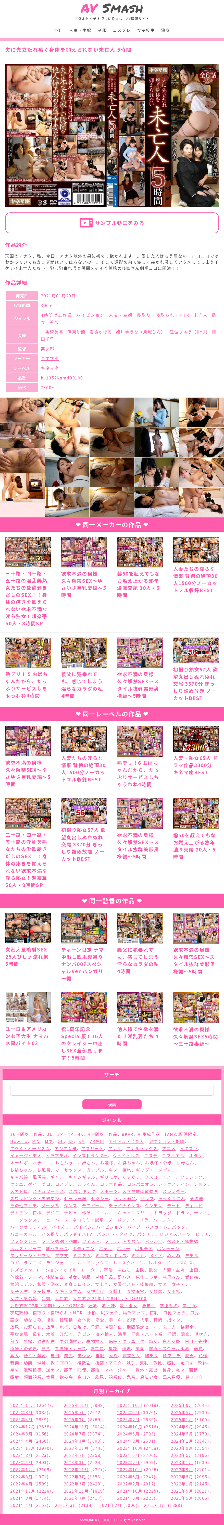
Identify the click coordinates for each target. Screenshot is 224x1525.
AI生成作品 (149, 1134)
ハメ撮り (50, 1234)
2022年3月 (75, 1484)
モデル (192, 1255)
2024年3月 (75, 1441)
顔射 (14, 1377)
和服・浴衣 (48, 1284)
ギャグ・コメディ (154, 1170)
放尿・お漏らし (26, 1327)
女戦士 (115, 1291)
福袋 (112, 1348)
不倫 (108, 1270)
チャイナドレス (124, 1205)
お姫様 (107, 1163)
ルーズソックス (93, 1263)
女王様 (174, 1291)
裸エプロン (62, 1362)
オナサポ (19, 1163)
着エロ (97, 1348)
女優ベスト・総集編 (133, 1284)
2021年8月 (21, 1498)
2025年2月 (128, 1419)
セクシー (100, 1198)
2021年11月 (76, 1491)
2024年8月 (21, 1434)
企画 (193, 1270)
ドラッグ (162, 1213)
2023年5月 (182, 1455)
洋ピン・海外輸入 (96, 1334)
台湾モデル (21, 1284)
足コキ (187, 1362)
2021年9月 (182, 1491)
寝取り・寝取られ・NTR (163, 315)
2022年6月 (128, 1476)
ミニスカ (82, 1255)
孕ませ (149, 1305)
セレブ (147, 1198)
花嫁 (202, 1355)
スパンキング (82, 1191)
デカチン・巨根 (26, 1213)
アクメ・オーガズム (30, 1148)
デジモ (53, 1213)
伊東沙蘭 (76, 332)
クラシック (191, 1177)
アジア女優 (66, 1148)
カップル (95, 1170)
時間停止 (113, 1327)
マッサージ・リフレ (30, 1255)
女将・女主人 (68, 1291)
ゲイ (32, 1184)
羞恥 (99, 1355)
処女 (72, 1277)
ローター (90, 1270)
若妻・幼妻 (21, 1362)
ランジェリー (59, 1263)
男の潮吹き (71, 1341)
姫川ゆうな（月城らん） (141, 332)
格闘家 (187, 1327)
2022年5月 (182, 1476)
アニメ (169, 1148)
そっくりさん (171, 1198)
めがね (174, 1255)
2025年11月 (76, 1405)
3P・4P (65, 1134)
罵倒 (55, 1355)
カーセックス (68, 1170)
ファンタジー (23, 1241)
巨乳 (58, 30)
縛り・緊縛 (35, 1355)
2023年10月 (129, 1448)
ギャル (57, 1177)
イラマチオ (57, 1155)
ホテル (106, 1248)
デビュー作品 (77, 1213)
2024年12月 (22, 1427)
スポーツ (109, 1191)
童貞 (139, 1348)
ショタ (200, 1184)
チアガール (93, 1205)
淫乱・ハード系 (147, 1334)
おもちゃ (64, 1163)
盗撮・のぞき (23, 1348)
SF (71, 1141)
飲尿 (99, 1377)
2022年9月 (182, 1469)
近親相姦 (33, 1370)
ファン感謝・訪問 (60, 1241)
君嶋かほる (101, 332)
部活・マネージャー (111, 1370)
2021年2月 (110, 1505)
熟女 (165, 30)
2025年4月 (21, 1419)
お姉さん (86, 1163)
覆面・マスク (108, 1362)
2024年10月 (129, 1427)
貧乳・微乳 (151, 1362)
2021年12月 (22, 1491)
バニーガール (23, 1234)
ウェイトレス (126, 1155)
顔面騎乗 (33, 1377)
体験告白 (55, 1277)
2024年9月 (182, 1427)
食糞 (50, 1377)
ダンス (70, 1205)
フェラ (111, 1241)
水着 (50, 1334)
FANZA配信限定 (181, 1134)
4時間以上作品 (56, 315)
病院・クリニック (126, 1341)
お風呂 (44, 1170)
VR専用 (97, 1141)
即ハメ (124, 1277)
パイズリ (60, 1227)
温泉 (185, 1334)
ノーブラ (139, 1220)
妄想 (46, 1298)
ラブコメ (33, 1263)
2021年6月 (128, 1498)
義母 (113, 1355)
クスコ (151, 1177)
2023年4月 (21, 1462)
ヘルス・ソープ (25, 1248)
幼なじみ (33, 1320)
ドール (102, 1213)
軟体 (202, 1362)
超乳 (171, 1362)
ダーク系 (50, 1205)
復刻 (50, 1320)
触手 (131, 1362)
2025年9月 (182, 1405)
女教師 (156, 1291)
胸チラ (151, 1355)
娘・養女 (129, 1305)
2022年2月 (128, 1484)
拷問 (158, 1320)
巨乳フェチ (174, 1313)
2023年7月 (75, 1455)
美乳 (53, 322)
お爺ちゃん (21, 1170)
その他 (196, 1198)
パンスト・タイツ (115, 1234)
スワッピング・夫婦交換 (35, 1198)
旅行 (64, 1327)
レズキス (184, 1263)
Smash (112, 8)
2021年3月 (66, 1505)
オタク (195, 1155)
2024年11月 (76, 1427)
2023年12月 (22, 1448)
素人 (14, 1355)
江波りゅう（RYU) (189, 332)
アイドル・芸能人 (126, 1141)
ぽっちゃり (57, 1248)
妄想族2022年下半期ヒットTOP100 (47, 1305)
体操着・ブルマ (25, 1277)
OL (61, 1141)
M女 (36, 1141)
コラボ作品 (111, 1184)
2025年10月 (129, 1405)
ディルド (194, 1205)
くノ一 (169, 1177)
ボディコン (83, 1248)
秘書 (126, 1348)
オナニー (42, 1163)
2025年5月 (182, 1412)
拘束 (144, 1320)
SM (81, 1141)
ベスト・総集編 (182, 1241)
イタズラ (189, 1148)
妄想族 (62, 1298)
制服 (102, 30)
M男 (49, 1141)
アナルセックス (142, 1148)
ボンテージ (168, 1248)
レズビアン (21, 1270)
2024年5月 (182, 1434)
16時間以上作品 (26, 1134)
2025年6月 (128, 1412)
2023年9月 (182, 1448)
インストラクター (90, 1155)
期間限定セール (142, 1327)
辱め (14, 1370)
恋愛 (99, 1320)
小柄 (91, 1313)
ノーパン (117, 1220)
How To (19, 1141)
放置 (50, 1327)
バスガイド (156, 1227)
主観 (139, 1270)
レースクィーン (128, 1263)
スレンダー (174, 1191)
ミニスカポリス (111, 1255)
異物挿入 (95, 1341)
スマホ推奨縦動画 (140, 1191)
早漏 (95, 1327)
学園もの (169, 1305)
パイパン (83, 1227)
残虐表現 (19, 1334)
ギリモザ (109, 1177)
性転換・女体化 (75, 1320)
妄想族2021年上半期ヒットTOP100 (109, 1298)
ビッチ (202, 1234)
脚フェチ (172, 1355)
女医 (162, 1284)
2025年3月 (75, 1419)
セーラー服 (75, 1198)
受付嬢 (192, 1277)
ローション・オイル (57, 1270)
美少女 (84, 1355)
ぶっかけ (153, 1241)
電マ (180, 1370)
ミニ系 (138, 1255)
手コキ (115, 1320)
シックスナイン (173, 1184)
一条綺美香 (52, 332)
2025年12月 (22, 1405)
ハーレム (162, 1220)
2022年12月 (22, 1469)
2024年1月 (182, 1441)
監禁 (45, 1348)
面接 (193, 1370)
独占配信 (46, 1341)
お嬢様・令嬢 (158, 1163)
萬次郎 (47, 349)
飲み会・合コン (75, 1377)
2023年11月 (76, 1448)
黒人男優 (172, 1377)
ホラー (123, 1248)
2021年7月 (75, 1498)
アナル (115, 1148)
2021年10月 (129, 1491)
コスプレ (122, 30)
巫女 (14, 1320)
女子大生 (19, 1291)
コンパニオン (140, 1184)
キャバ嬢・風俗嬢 (28, 1177)
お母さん (185, 1163)
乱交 (153, 1270)
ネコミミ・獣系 (88, 1220)
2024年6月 (128, 1434)
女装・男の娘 (23, 1298)
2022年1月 (182, 1484)
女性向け (95, 1291)
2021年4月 (21, 1505)
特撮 (28, 1341)
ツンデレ (154, 1205)
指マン (173, 1320)
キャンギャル (82, 1177)
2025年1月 (182, 1419)
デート (174, 1205)
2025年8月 (21, 1412)
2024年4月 (21, 1441)
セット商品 (125, 1198)
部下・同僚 (75, 1370)
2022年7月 (75, 1476)
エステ (151, 1155)
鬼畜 (131, 1377)
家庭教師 (19, 1313)
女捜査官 (136, 1291)
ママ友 (62, 1255)
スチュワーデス (48, 1191)
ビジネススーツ (175, 1234)
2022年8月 (21, 1476)
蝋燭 (41, 1362)
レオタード (159, 1263)
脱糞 (189, 1355)
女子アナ (180, 1284)
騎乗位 (115, 1377)
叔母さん (172, 1277)
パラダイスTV (78, 1234)
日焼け (79, 1327)
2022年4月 (21, 1484)
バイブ (134, 1227)
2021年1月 (155, 1505)
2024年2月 (128, 1441)
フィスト (91, 1241)
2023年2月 (128, 1462)
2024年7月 (75, 1434)
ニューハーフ (55, 1220)
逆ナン (52, 1370)
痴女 (153, 1341)
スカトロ (19, 1191)
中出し (124, 1270)
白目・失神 (196, 1341)
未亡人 (200, 315)
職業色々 (131, 1355)
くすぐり (131, 1177)
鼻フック (194, 1377)
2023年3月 (75, 1462)
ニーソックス (23, 1220)
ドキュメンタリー (132, 1213)
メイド (156, 1255)
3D (50, 1134)
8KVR (127, 1134)
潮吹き (201, 1334)
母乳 (37, 1334)
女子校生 (146, 30)
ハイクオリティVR (28, 1227)
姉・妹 (108, 1305)
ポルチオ (144, 1248)
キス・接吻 (120, 1170)
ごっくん (86, 1184)
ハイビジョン (90, 315)
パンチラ (146, 1234)
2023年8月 (21, 1455)
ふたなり (131, 1241)
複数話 (84, 1362)
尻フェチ (109, 1313)
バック (178, 1227)
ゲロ (46, 1184)
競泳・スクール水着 (169, 1348)
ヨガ (14, 1263)
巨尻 (194, 1313)
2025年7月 (75, 1412)
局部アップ (134, 1313)
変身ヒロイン (77, 1284)
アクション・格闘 (167, 1141)
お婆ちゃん (129, 1163)
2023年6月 (128, 1455)
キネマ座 (50, 358)
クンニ (17, 1184)
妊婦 (92, 1305)
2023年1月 (182, 1462)
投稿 (131, 1320)
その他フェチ (23, 1205)
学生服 (189, 1305)
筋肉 (198, 1348)
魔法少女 (149, 1377)
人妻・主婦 (80, 30)
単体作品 (104, 1277)
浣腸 (122, 1334)
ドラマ (182, 1213)
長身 (166, 1370)
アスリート (92, 1148)
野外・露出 (146, 1370)
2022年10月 (129, 1469)
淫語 (171, 1334)
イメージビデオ (25, 1155)
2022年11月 (76, 1469)
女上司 (102, 1284)
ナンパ (200, 1213)
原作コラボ (147, 1277)
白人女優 (171, 1341)
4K (80, 1134)
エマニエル (173, 1155)
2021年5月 (182, 1498)
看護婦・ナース (70, 1348)
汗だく (66, 1334)
